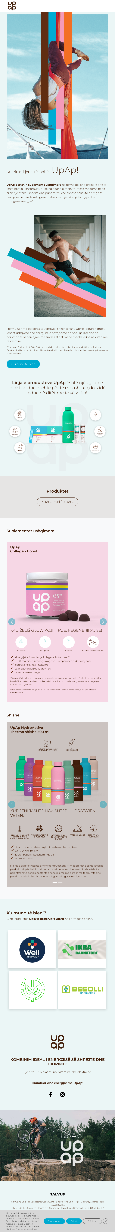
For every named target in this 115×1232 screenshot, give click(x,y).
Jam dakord (54, 1221)
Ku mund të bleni (23, 378)
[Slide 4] (60, 698)
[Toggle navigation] (104, 6)
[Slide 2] (49, 698)
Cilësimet (92, 1221)
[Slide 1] (44, 698)
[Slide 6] (71, 698)
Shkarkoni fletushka (57, 501)
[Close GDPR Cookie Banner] (105, 1221)
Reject (74, 1221)
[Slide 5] (65, 698)
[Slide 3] (55, 698)
